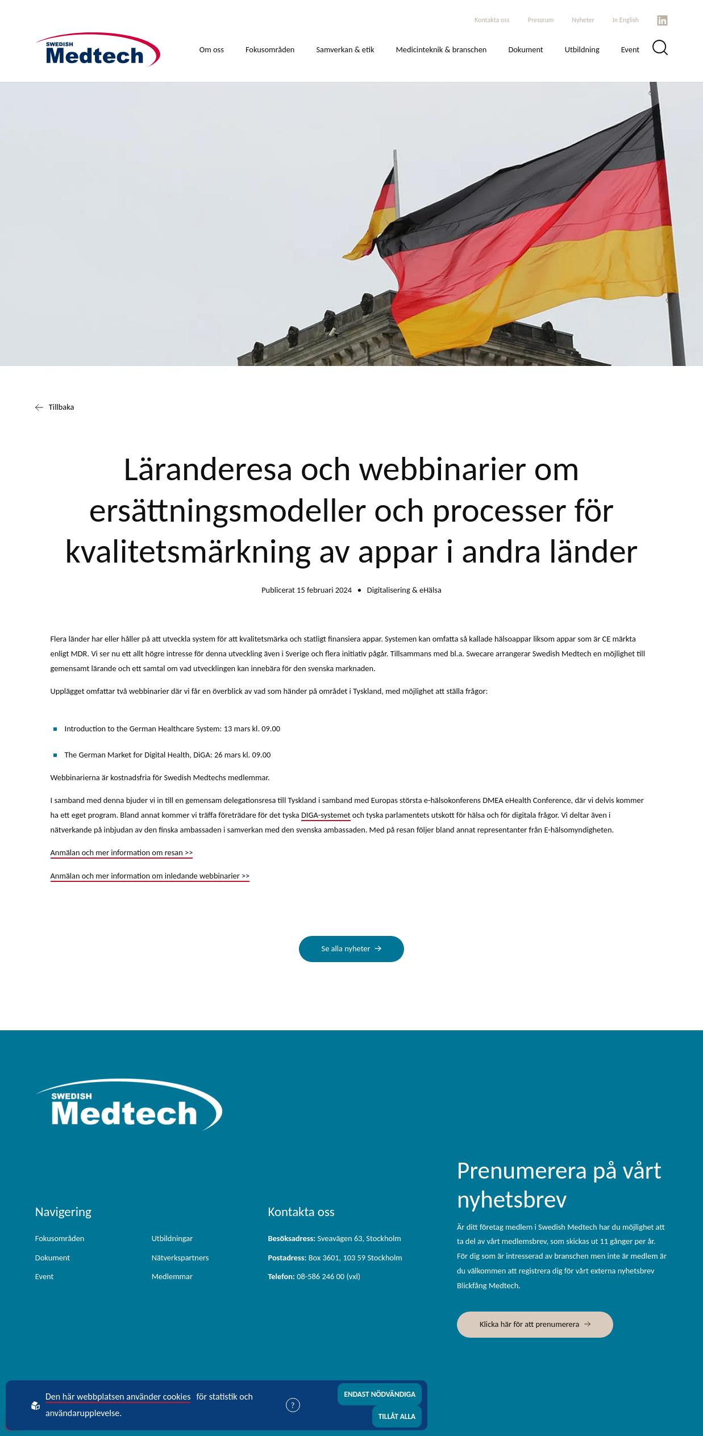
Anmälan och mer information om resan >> (122, 852)
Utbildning (582, 49)
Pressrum (541, 20)
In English (626, 20)
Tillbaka (54, 407)
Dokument (525, 49)
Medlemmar (172, 1276)
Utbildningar (172, 1238)
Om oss (211, 49)
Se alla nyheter (346, 948)
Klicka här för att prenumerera (529, 1324)
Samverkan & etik (345, 49)
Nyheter (583, 20)
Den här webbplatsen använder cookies (117, 1396)
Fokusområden (270, 49)
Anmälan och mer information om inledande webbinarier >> (150, 876)
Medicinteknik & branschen (441, 49)
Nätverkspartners (180, 1257)
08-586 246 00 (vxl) (314, 1276)
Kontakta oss (492, 20)
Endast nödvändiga (379, 1394)
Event (630, 49)
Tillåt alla (397, 1416)
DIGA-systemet (326, 815)
